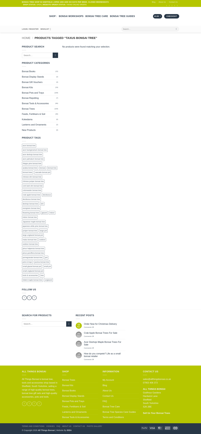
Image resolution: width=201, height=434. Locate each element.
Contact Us (173, 2)
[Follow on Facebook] (167, 5)
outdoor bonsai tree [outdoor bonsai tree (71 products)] (30, 244)
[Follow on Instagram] (170, 5)
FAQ (105, 401)
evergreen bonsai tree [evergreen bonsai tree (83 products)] (31, 208)
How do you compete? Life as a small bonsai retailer (102, 354)
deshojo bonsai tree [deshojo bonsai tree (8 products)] (30, 204)
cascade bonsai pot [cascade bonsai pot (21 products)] (42, 172)
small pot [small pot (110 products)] (47, 266)
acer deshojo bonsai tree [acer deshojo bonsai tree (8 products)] (32, 154)
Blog (153, 2)
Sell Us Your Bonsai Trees (156, 413)
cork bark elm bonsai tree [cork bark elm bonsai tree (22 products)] (33, 186)
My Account (108, 380)
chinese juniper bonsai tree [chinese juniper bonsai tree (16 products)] (33, 181)
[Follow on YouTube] (178, 5)
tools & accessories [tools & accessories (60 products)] (30, 275)
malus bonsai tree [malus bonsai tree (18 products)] (30, 240)
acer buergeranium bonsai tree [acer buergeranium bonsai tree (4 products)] (35, 150)
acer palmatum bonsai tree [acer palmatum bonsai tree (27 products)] (33, 159)
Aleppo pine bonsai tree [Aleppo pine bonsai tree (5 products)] (32, 163)
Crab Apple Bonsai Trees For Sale (100, 333)
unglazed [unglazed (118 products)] (48, 280)
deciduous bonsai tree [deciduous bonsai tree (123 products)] (31, 199)
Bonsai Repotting (30, 98)
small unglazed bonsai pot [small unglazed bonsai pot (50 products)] (33, 271)
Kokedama (27, 119)
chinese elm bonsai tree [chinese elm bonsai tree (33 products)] (32, 177)
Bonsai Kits (27, 87)
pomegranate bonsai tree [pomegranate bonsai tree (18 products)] (32, 257)
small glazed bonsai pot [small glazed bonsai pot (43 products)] (32, 266)
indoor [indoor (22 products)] (52, 213)
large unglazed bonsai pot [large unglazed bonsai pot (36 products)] (33, 235)
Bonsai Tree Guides (122, 16)
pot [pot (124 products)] (46, 257)
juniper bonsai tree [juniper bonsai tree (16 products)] (30, 231)
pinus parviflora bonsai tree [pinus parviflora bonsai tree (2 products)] (33, 253)
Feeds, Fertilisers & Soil (33, 114)
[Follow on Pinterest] (34, 297)
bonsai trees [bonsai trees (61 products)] (27, 172)
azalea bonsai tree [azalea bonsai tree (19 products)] (30, 168)
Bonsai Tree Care (96, 16)
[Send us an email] (172, 5)
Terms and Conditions (113, 417)
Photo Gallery (94, 426)
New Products (29, 130)
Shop (53, 16)
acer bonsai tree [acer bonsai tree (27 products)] (29, 145)
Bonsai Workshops (71, 16)
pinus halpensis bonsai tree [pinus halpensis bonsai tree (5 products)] (33, 248)
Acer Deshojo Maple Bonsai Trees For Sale (102, 343)
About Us (162, 2)
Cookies (50, 426)
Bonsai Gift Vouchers (32, 82)
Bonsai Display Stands (33, 77)
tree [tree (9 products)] (42, 275)
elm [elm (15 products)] (42, 204)
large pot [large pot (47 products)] (43, 231)
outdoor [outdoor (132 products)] (42, 240)
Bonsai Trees (28, 109)
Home (26, 37)
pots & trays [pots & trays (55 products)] (27, 262)
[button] (157, 16)
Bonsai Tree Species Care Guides (119, 412)
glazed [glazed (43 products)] (44, 213)
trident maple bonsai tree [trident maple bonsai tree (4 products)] (32, 280)
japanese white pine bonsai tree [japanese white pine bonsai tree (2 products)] (35, 226)
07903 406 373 (150, 383)
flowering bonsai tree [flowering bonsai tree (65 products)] (31, 213)
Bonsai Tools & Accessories (35, 103)
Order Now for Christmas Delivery (100, 324)
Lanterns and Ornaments (34, 125)
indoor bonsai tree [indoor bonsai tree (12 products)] (30, 217)
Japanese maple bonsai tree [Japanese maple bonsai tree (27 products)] (34, 222)
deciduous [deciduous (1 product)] (47, 195)
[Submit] (176, 29)
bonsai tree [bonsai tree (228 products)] (52, 168)
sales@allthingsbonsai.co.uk (157, 379)
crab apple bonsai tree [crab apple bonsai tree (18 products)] (31, 195)
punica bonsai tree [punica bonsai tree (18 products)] (42, 262)
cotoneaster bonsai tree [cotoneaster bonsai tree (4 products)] (32, 190)
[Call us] (175, 5)
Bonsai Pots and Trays (33, 93)
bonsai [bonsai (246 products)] (42, 168)
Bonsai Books (28, 71)
